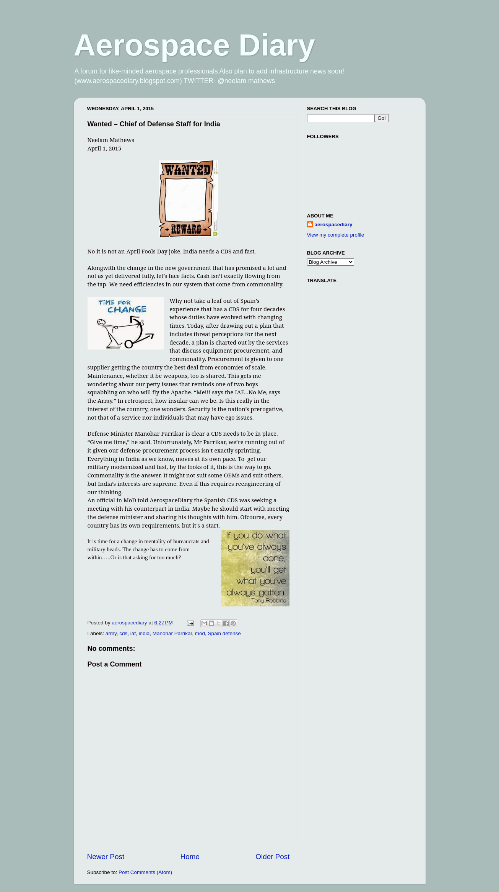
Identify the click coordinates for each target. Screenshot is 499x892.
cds (123, 633)
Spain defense (224, 633)
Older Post (272, 857)
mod (200, 633)
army (111, 633)
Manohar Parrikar (172, 633)
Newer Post (106, 857)
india (144, 633)
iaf (133, 633)
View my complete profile (335, 235)
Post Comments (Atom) (145, 872)
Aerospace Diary (194, 45)
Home (190, 857)
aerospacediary (334, 224)
